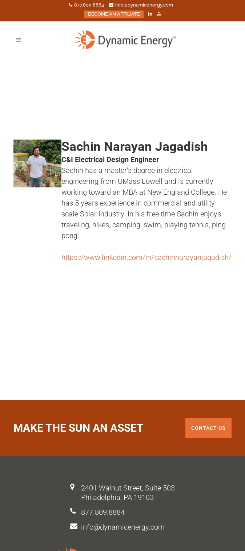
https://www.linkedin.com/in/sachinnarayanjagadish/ (146, 257)
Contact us (208, 428)
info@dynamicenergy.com (123, 527)
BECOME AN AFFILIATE (114, 14)
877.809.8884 (103, 512)
